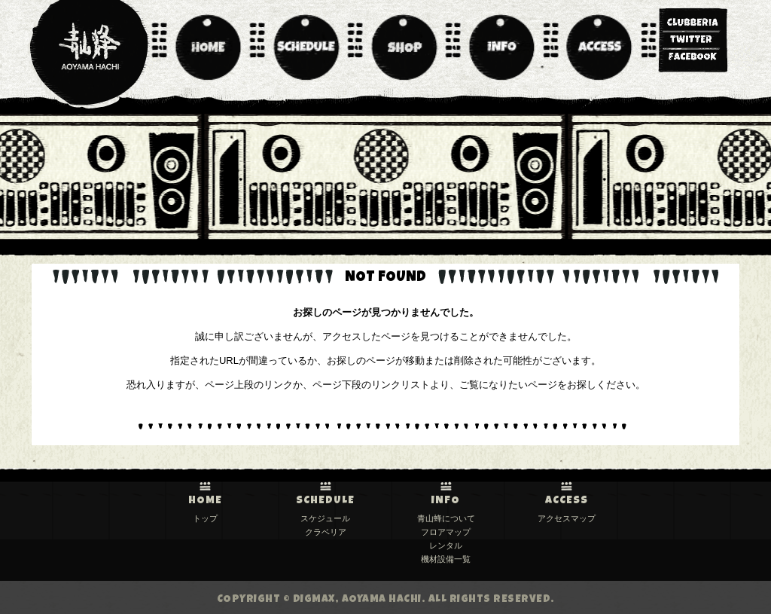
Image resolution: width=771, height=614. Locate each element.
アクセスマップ (567, 518)
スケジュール (325, 518)
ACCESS (566, 501)
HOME (205, 501)
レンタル (445, 545)
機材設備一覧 (446, 559)
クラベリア (325, 531)
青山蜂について (446, 518)
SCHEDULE (325, 501)
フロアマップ (446, 531)
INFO (445, 501)
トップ (205, 518)
